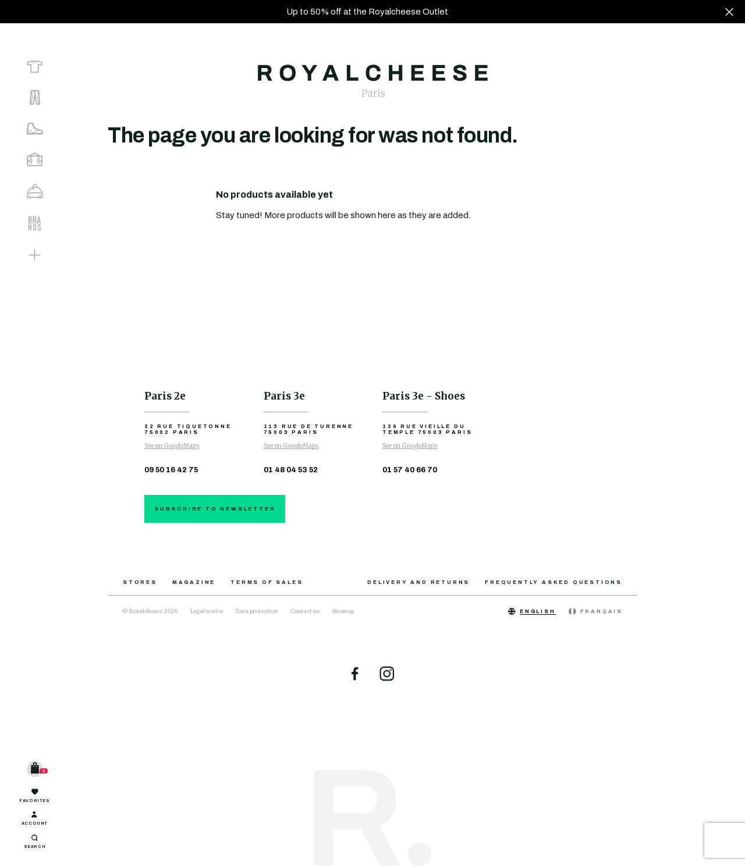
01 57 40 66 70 (409, 470)
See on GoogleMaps (172, 446)
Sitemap (343, 611)
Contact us (305, 611)
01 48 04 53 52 (291, 470)
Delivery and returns (418, 582)
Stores (140, 582)
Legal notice (206, 611)
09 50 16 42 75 (171, 470)
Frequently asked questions (553, 582)
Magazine (193, 582)
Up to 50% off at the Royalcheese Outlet (367, 11)
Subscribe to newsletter (214, 509)
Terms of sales (266, 582)
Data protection (257, 611)
